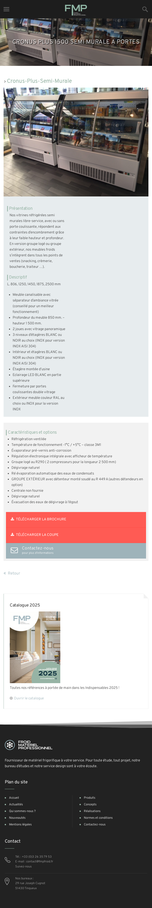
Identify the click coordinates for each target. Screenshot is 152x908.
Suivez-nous (23, 867)
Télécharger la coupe (35, 535)
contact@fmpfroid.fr (39, 862)
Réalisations (92, 811)
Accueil (14, 798)
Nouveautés (17, 818)
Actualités (16, 805)
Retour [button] (12, 573)
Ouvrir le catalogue (29, 698)
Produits (89, 798)
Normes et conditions (98, 818)
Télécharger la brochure (38, 519)
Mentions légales (20, 825)
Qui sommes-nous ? (22, 811)
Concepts (90, 805)
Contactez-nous (95, 825)
